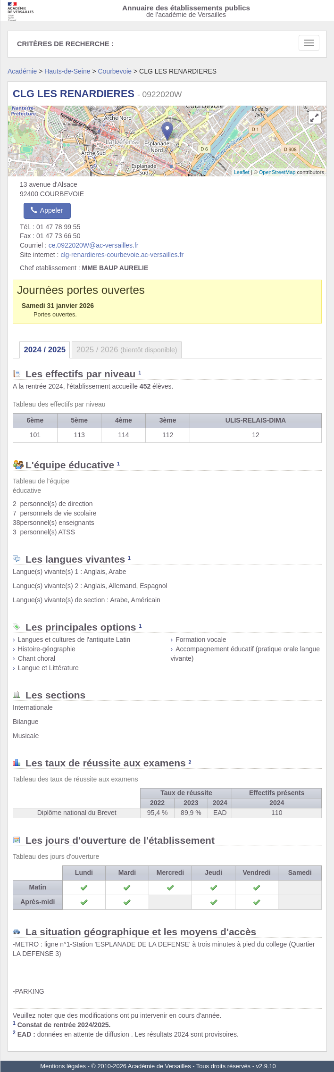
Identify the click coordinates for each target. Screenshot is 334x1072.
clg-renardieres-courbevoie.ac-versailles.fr (122, 254)
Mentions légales (63, 1066)
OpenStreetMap (277, 172)
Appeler (47, 210)
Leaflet (242, 172)
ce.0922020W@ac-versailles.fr (94, 245)
